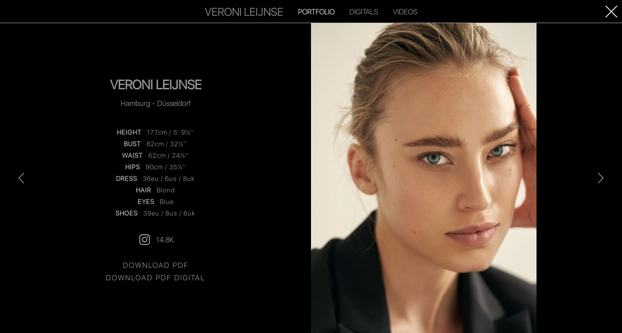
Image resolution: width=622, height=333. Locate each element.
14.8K (156, 240)
